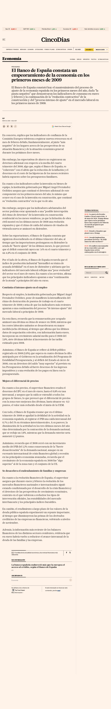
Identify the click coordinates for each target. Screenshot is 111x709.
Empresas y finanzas (12, 49)
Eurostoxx (94, 277)
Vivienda (72, 59)
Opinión (69, 49)
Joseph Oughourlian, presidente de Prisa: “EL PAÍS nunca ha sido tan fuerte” (96, 239)
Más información (17, 592)
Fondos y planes (49, 49)
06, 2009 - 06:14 (9, 121)
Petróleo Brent (46, 29)
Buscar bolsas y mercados (95, 267)
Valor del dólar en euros (91, 29)
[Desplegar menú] (3, 39)
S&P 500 (26, 29)
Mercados (23, 49)
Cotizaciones (39, 49)
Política (93, 59)
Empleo (79, 59)
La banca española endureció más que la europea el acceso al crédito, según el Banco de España (38, 566)
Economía (31, 49)
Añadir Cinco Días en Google (63, 126)
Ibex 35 (8, 29)
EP (3, 118)
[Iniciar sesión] (102, 49)
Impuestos (86, 59)
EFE (12, 570)
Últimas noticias (61, 49)
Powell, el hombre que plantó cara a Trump (95, 232)
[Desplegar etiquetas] (70, 580)
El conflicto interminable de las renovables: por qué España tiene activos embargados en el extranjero (96, 249)
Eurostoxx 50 (67, 29)
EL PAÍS (77, 48)
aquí (58, 590)
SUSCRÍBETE (89, 49)
